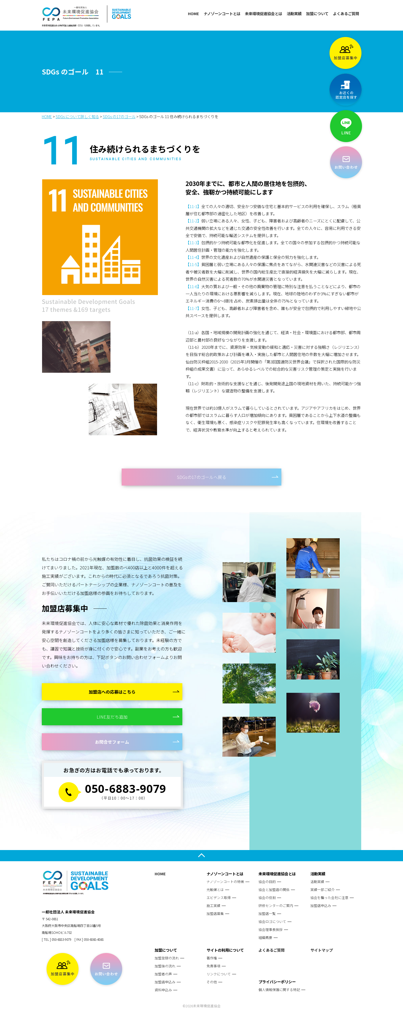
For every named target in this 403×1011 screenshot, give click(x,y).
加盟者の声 (163, 973)
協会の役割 (267, 897)
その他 (212, 981)
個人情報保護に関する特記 (279, 989)
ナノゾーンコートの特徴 (225, 881)
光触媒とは (215, 889)
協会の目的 (267, 881)
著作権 (212, 957)
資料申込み (163, 989)
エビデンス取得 (219, 897)
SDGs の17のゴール (119, 116)
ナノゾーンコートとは (222, 13)
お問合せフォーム (112, 742)
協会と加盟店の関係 (274, 889)
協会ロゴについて (272, 921)
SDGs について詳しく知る (77, 116)
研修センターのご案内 (275, 905)
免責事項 (213, 965)
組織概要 (265, 937)
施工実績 (213, 905)
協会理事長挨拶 (270, 929)
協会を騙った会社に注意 (329, 897)
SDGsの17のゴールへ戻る (201, 477)
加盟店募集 (215, 913)
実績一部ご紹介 (322, 889)
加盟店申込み (320, 905)
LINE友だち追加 (112, 717)
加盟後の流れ (165, 965)
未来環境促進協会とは (263, 13)
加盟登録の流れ (167, 957)
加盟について (317, 13)
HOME (193, 13)
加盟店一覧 (267, 913)
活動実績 (294, 13)
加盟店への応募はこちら (112, 692)
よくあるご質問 (346, 13)
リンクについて (219, 973)
